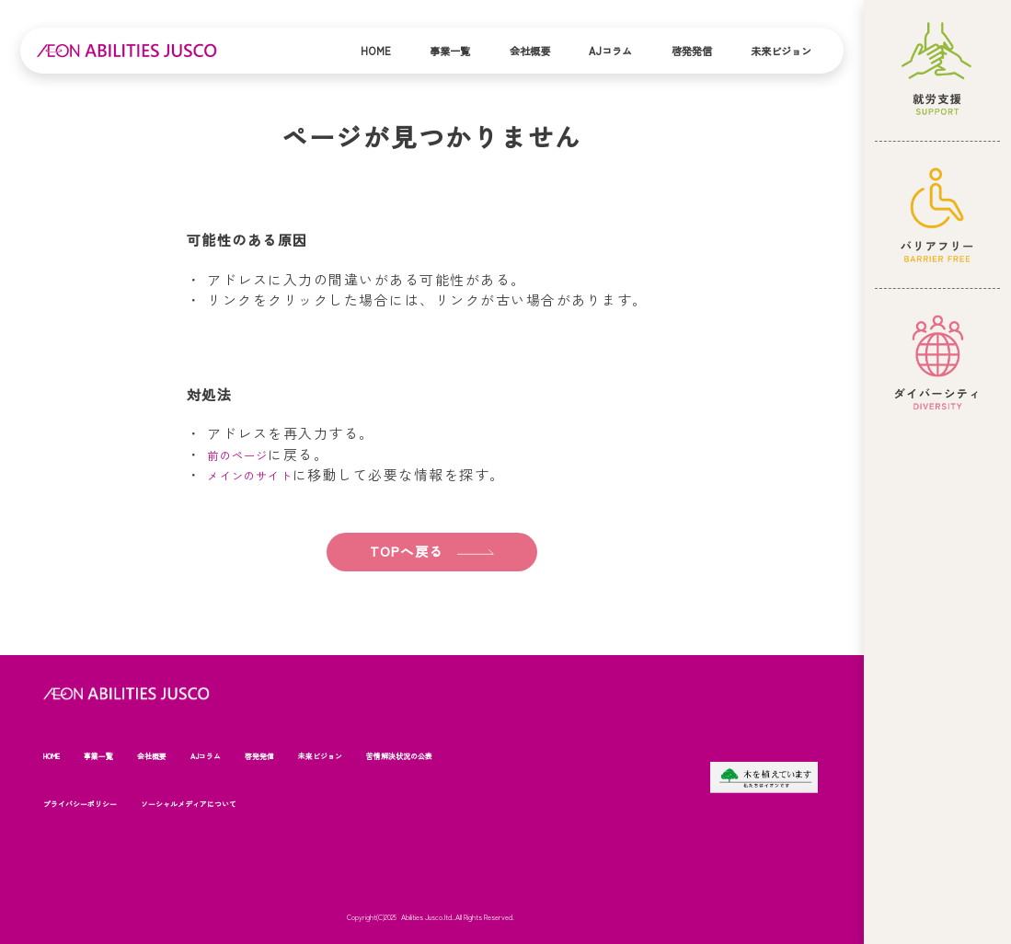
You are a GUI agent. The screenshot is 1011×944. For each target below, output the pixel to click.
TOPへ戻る (401, 550)
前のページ (245, 454)
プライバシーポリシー (89, 803)
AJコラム (610, 50)
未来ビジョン (781, 50)
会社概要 (530, 50)
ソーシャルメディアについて (219, 803)
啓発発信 (692, 50)
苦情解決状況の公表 (456, 755)
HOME (55, 755)
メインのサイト (260, 474)
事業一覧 (450, 50)
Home (376, 50)
